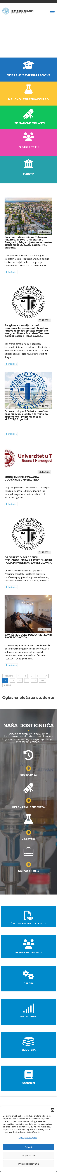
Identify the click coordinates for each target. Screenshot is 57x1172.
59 (12, 680)
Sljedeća (7, 685)
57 (46, 676)
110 (34, 680)
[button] (52, 1110)
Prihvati (29, 1147)
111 (42, 680)
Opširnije (11, 272)
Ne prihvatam (28, 1155)
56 (38, 676)
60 (20, 680)
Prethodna (8, 676)
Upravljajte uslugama (28, 1137)
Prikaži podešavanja (28, 1163)
